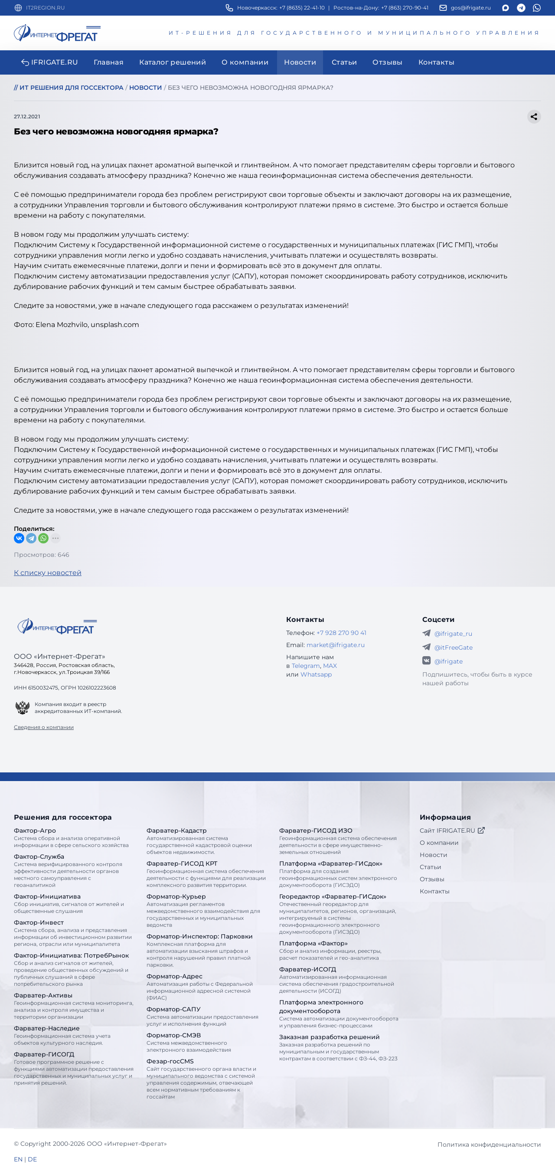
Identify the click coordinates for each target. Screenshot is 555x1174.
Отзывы (432, 879)
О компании (439, 843)
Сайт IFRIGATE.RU (453, 830)
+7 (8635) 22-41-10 (302, 7)
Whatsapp (316, 674)
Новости (433, 855)
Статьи (430, 867)
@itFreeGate (453, 647)
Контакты (435, 891)
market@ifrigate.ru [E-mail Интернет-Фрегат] (336, 645)
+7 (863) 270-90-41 (404, 7)
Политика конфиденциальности (489, 1144)
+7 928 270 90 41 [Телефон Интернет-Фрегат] (341, 633)
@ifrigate (448, 661)
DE (32, 1159)
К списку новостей (48, 573)
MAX (330, 666)
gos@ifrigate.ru (471, 7)
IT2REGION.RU (45, 7)
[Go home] (57, 626)
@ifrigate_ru (453, 634)
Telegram (306, 666)
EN (18, 1159)
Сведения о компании (44, 727)
